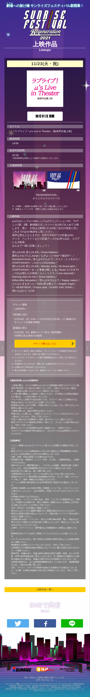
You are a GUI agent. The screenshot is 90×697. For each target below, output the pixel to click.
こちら (51, 680)
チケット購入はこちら (45, 343)
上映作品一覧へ (45, 589)
